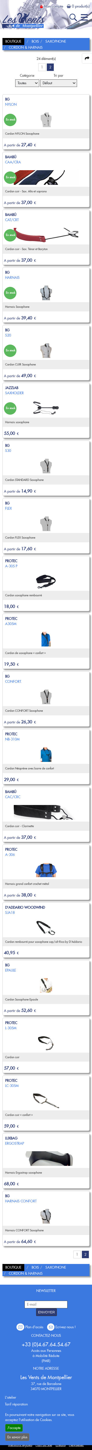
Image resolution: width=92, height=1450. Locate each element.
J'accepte (14, 1428)
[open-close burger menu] (84, 17)
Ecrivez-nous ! (61, 1327)
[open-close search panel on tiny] (73, 17)
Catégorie (27, 75)
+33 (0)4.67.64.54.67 (46, 1344)
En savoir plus (17, 1437)
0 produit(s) (81, 6)
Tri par (58, 75)
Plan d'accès (30, 1327)
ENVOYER (46, 1312)
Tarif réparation (16, 1404)
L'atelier (10, 1397)
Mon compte (53, 6)
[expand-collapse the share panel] (87, 58)
